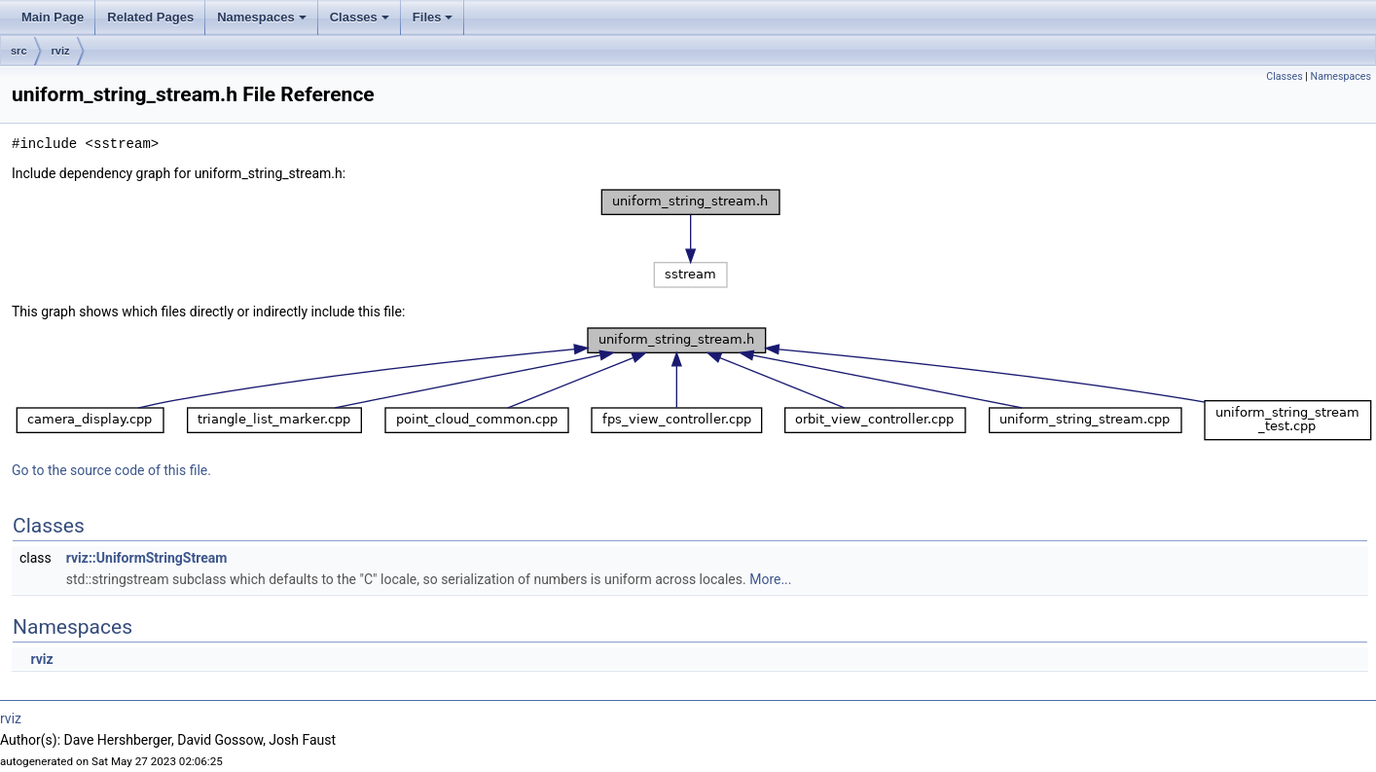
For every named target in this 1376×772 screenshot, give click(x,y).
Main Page (52, 17)
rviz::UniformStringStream (147, 558)
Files (434, 22)
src (19, 50)
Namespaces (263, 22)
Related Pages (150, 17)
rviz (61, 50)
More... (770, 579)
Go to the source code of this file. (111, 470)
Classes (361, 22)
